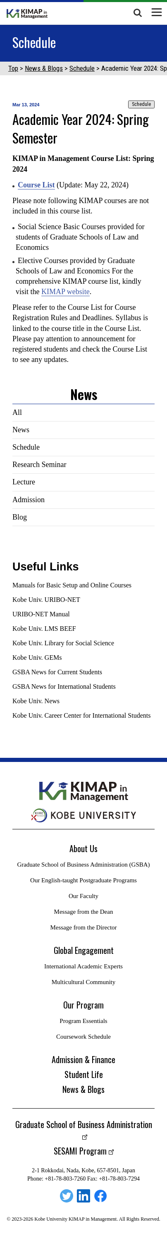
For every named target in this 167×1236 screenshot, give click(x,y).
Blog (19, 517)
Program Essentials (83, 1021)
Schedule (82, 68)
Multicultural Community (84, 982)
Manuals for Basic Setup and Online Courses (71, 585)
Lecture (23, 482)
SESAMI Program (80, 1151)
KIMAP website (65, 291)
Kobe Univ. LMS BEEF (44, 628)
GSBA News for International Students (64, 686)
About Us (83, 848)
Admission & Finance (83, 1059)
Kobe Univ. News (36, 700)
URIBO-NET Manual (41, 614)
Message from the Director (83, 927)
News (20, 430)
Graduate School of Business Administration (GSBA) (83, 864)
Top (13, 68)
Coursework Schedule (83, 1036)
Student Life (83, 1074)
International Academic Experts (83, 966)
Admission (28, 500)
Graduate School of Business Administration (83, 1124)
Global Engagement (84, 950)
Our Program (83, 1005)
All (17, 412)
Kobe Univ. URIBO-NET (46, 599)
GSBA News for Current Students (57, 671)
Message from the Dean (83, 911)
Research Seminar (39, 464)
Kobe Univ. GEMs (37, 657)
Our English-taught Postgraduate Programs (83, 880)
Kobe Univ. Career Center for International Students (81, 715)
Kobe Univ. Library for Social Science (63, 643)
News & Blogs (44, 68)
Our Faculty (83, 896)
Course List (36, 185)
